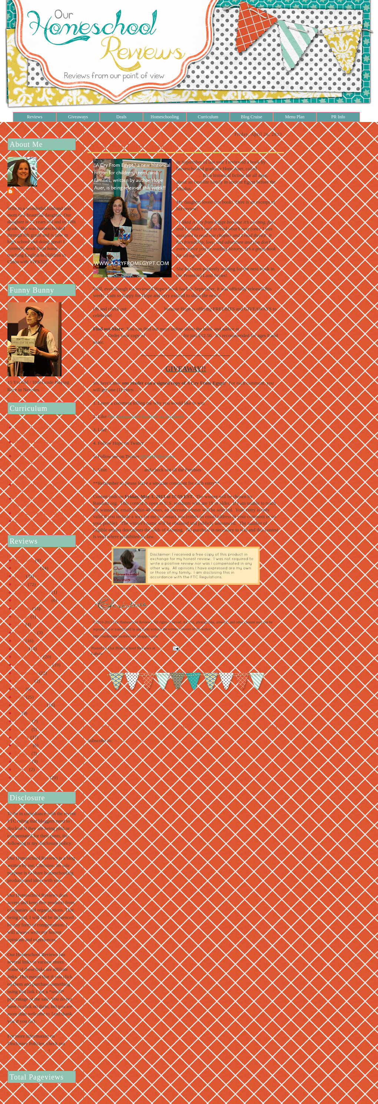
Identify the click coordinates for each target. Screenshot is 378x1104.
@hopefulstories (160, 443)
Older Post (273, 726)
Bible (19, 576)
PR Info (338, 116)
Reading (22, 729)
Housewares (26, 673)
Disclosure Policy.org (27, 1051)
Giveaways (78, 116)
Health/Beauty (28, 656)
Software (23, 745)
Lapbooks (23, 680)
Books (20, 584)
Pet (17, 713)
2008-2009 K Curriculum (38, 513)
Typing (21, 769)
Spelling (22, 753)
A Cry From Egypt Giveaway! (134, 146)
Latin (19, 689)
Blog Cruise (251, 116)
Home (186, 726)
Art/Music (24, 560)
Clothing (22, 608)
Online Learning (30, 705)
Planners (22, 721)
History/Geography (32, 665)
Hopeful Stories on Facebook (135, 429)
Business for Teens (32, 592)
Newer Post (98, 726)
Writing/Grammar (31, 777)
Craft (19, 624)
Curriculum (208, 116)
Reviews (34, 116)
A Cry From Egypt (145, 309)
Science (21, 737)
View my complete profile (30, 271)
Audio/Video (26, 568)
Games (21, 648)
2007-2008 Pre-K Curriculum (42, 521)
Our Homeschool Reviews (36, 195)
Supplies (22, 761)
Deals (121, 116)
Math (19, 697)
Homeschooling (165, 116)
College (21, 616)
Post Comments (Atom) (136, 740)
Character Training (32, 600)
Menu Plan (294, 116)
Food (19, 640)
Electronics (25, 632)
